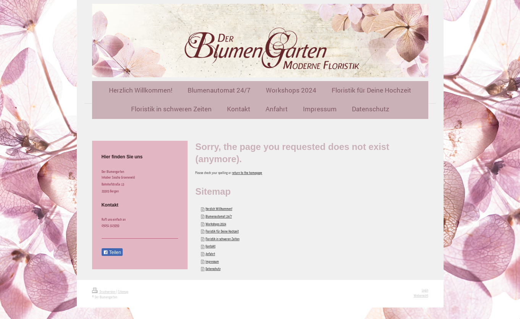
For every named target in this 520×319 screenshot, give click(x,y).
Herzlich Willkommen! (219, 209)
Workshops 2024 (216, 224)
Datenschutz (213, 269)
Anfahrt (210, 254)
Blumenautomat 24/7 (219, 216)
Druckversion (104, 292)
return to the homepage (247, 173)
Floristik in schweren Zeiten (223, 239)
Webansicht (421, 295)
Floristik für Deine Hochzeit (222, 231)
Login (425, 290)
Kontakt (210, 246)
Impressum (212, 261)
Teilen (112, 252)
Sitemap (123, 292)
